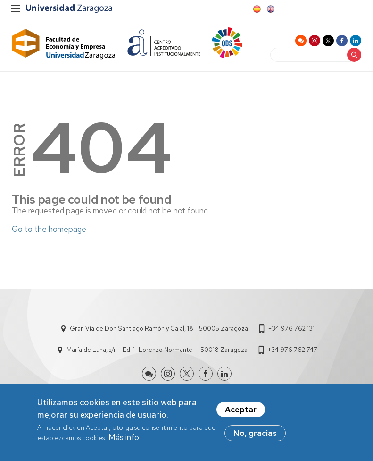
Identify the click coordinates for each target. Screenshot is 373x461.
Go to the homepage (49, 229)
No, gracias (255, 434)
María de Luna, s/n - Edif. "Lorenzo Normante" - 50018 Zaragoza (157, 350)
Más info (123, 438)
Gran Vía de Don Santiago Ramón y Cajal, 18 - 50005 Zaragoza (159, 328)
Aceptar (241, 410)
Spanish (256, 9)
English (269, 9)
